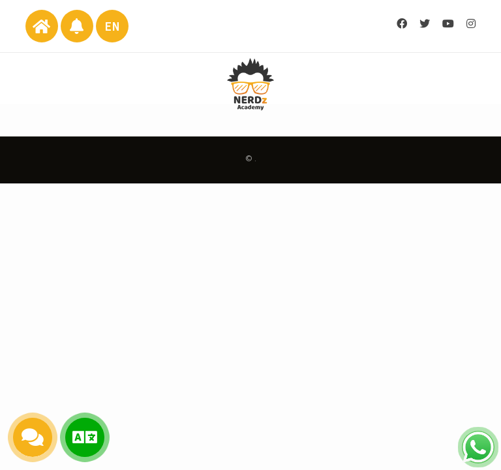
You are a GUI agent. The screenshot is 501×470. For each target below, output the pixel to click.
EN (112, 26)
